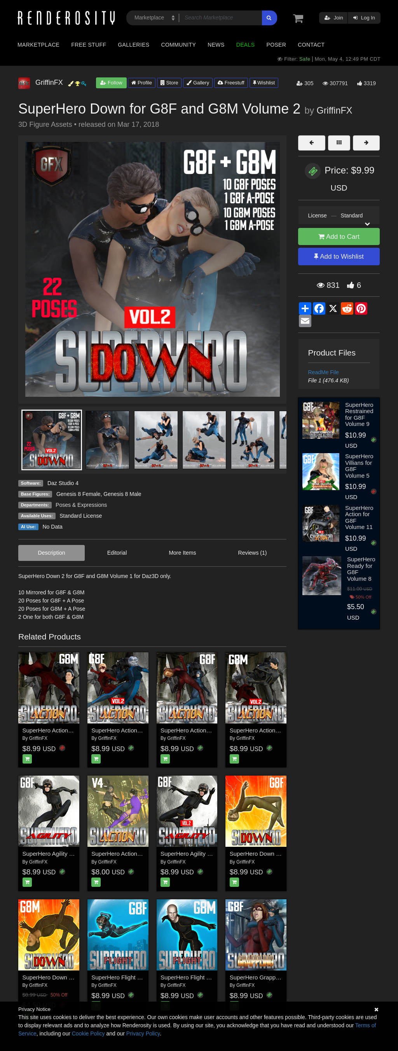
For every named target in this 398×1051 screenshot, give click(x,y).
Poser (276, 45)
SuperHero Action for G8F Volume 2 (137, 730)
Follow (111, 83)
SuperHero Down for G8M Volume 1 (69, 977)
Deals (245, 45)
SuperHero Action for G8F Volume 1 (207, 730)
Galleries (133, 45)
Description (51, 553)
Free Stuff (88, 45)
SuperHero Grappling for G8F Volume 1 (281, 977)
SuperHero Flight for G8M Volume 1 (207, 977)
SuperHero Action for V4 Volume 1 (135, 853)
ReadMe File (323, 372)
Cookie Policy (88, 1033)
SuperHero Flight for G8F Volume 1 (137, 977)
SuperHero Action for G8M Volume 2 (277, 730)
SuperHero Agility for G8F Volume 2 (207, 853)
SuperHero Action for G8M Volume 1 (70, 730)
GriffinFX (335, 110)
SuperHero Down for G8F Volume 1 (276, 853)
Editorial (117, 553)
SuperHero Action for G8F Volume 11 (359, 517)
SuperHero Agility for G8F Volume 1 (69, 853)
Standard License (80, 516)
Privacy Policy (143, 1033)
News (216, 45)
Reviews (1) (252, 553)
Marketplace (38, 45)
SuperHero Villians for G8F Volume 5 (359, 466)
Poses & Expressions (81, 505)
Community (178, 45)
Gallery (198, 83)
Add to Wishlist (338, 256)
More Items (182, 553)
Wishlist (264, 83)
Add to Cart (339, 236)
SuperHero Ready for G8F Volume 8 (361, 569)
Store (169, 83)
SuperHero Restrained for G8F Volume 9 (359, 414)
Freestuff (231, 83)
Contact (311, 45)
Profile (141, 83)
